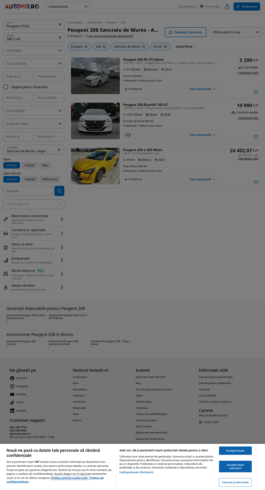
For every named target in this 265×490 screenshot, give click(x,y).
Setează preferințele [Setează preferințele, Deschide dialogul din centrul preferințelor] (235, 482)
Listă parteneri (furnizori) (137, 472)
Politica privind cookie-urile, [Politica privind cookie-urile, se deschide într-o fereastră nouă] (70, 478)
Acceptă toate (235, 450)
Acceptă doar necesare (235, 466)
